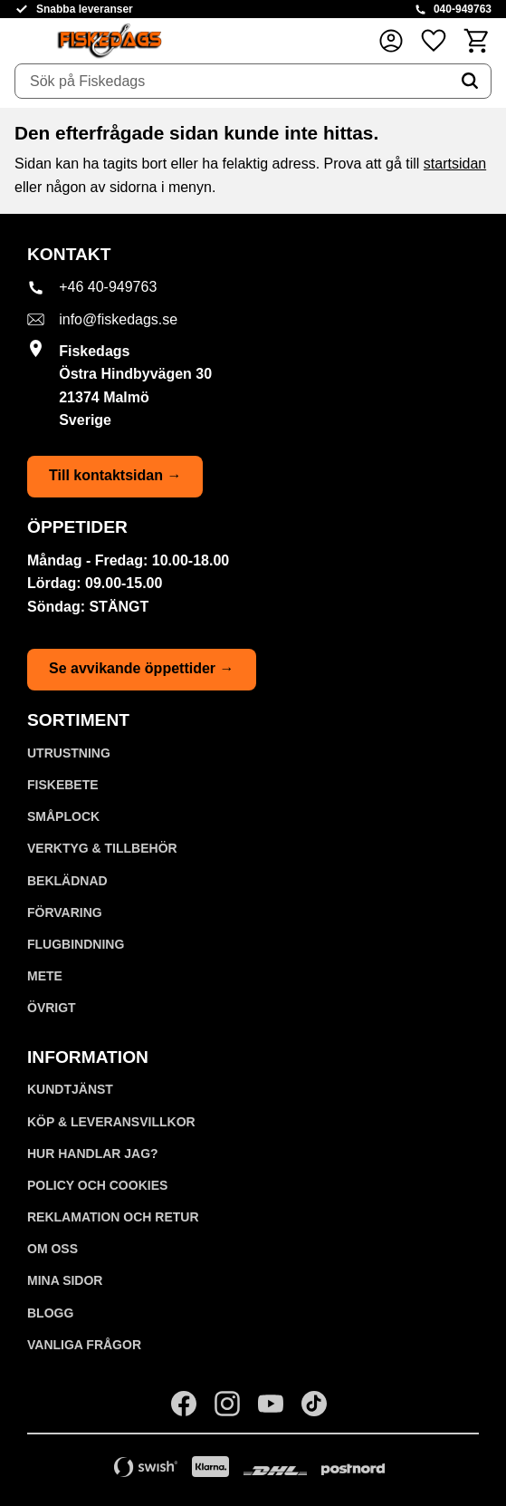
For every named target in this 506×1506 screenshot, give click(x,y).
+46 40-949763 (108, 286)
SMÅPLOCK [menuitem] (63, 816)
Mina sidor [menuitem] (64, 1280)
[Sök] (470, 81)
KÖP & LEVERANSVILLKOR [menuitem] (111, 1122)
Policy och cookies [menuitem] (97, 1185)
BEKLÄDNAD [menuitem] (67, 881)
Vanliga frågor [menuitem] (84, 1344)
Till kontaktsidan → (115, 475)
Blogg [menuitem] (50, 1313)
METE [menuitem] (44, 976)
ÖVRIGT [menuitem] (51, 1007)
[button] (433, 40)
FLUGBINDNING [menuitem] (75, 944)
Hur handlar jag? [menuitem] (92, 1153)
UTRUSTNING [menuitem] (68, 753)
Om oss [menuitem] (52, 1248)
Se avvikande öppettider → (141, 668)
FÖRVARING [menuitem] (64, 912)
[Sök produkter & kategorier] (232, 81)
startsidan (455, 163)
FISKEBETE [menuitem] (63, 784)
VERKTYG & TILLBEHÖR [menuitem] (102, 848)
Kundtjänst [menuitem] (70, 1089)
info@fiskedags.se (118, 319)
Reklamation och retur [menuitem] (113, 1217)
